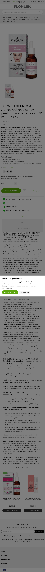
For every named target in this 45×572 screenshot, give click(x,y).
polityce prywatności (21, 286)
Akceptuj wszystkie (10, 292)
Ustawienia (24, 292)
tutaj (10, 288)
